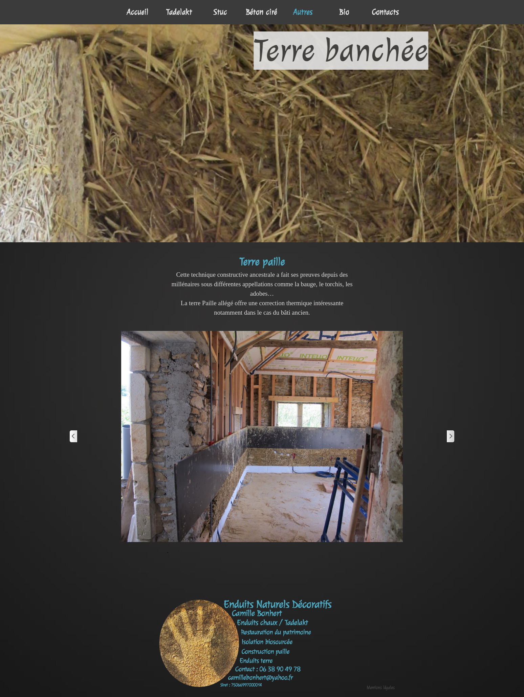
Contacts (385, 12)
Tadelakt (179, 12)
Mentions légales (381, 688)
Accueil (137, 12)
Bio (344, 12)
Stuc (220, 12)
